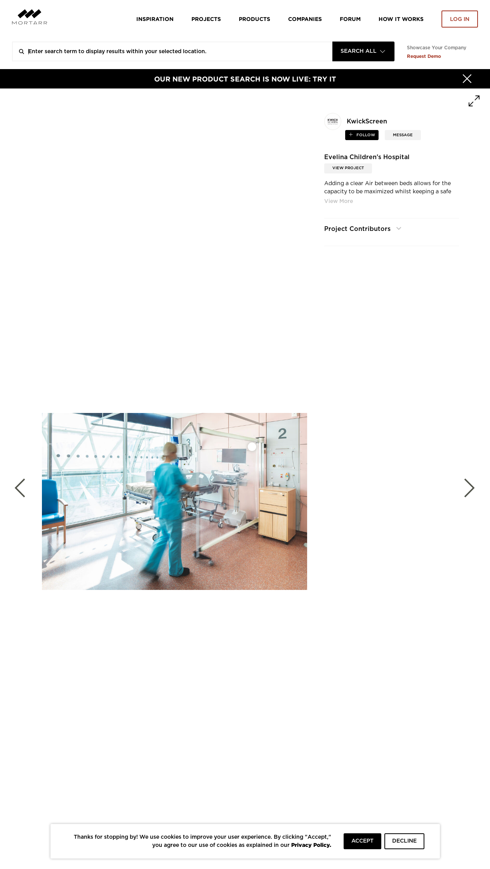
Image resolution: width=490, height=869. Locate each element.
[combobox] (363, 51)
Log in (459, 19)
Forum (350, 19)
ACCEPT (362, 841)
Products (254, 19)
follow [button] (365, 135)
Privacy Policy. (311, 845)
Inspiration (155, 19)
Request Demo (424, 56)
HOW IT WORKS (401, 19)
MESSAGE (403, 135)
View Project (348, 168)
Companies (305, 19)
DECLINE (404, 841)
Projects (206, 19)
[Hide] (467, 78)
